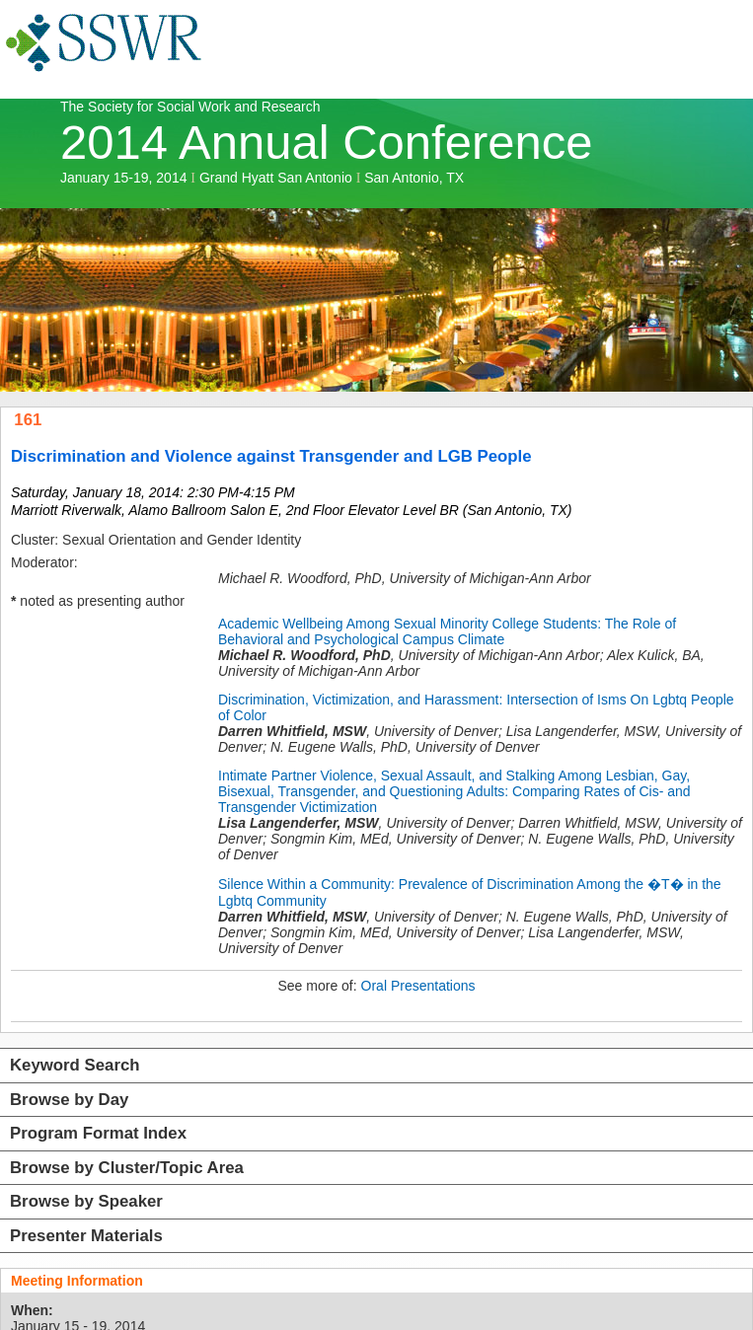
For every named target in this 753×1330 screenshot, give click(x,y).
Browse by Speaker (86, 1201)
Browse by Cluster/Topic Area (127, 1167)
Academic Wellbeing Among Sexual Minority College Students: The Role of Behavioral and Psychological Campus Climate (447, 631)
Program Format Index (98, 1133)
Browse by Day (69, 1099)
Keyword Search (75, 1065)
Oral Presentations (418, 986)
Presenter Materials (86, 1235)
